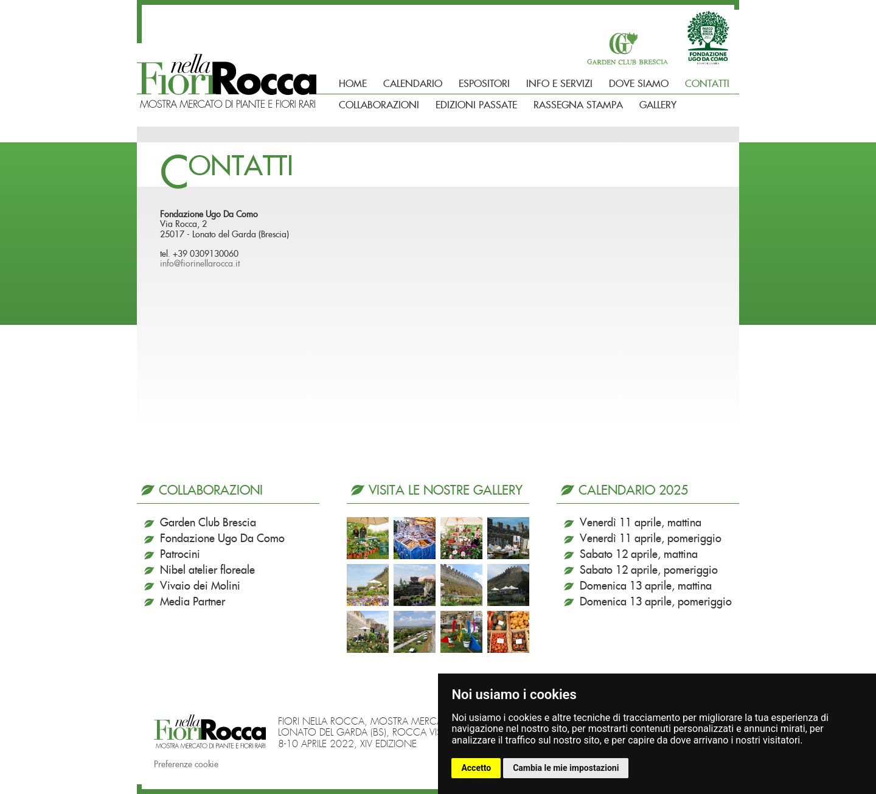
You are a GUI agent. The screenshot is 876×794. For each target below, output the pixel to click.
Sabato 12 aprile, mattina (639, 554)
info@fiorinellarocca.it (200, 264)
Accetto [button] (476, 768)
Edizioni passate (476, 105)
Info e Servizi (559, 84)
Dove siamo (639, 84)
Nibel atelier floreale (207, 570)
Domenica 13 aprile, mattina (646, 586)
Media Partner (192, 602)
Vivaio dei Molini (200, 586)
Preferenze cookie (186, 765)
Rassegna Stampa (578, 105)
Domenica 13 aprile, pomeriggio (656, 602)
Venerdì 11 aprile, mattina (640, 523)
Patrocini (180, 554)
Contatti (707, 84)
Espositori (484, 84)
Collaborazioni (379, 105)
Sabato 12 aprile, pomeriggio (649, 570)
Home (353, 84)
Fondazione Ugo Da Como (222, 539)
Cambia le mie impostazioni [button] (566, 768)
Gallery (657, 105)
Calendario (412, 84)
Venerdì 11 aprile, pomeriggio (650, 539)
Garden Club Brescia (208, 523)
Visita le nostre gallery (446, 490)
